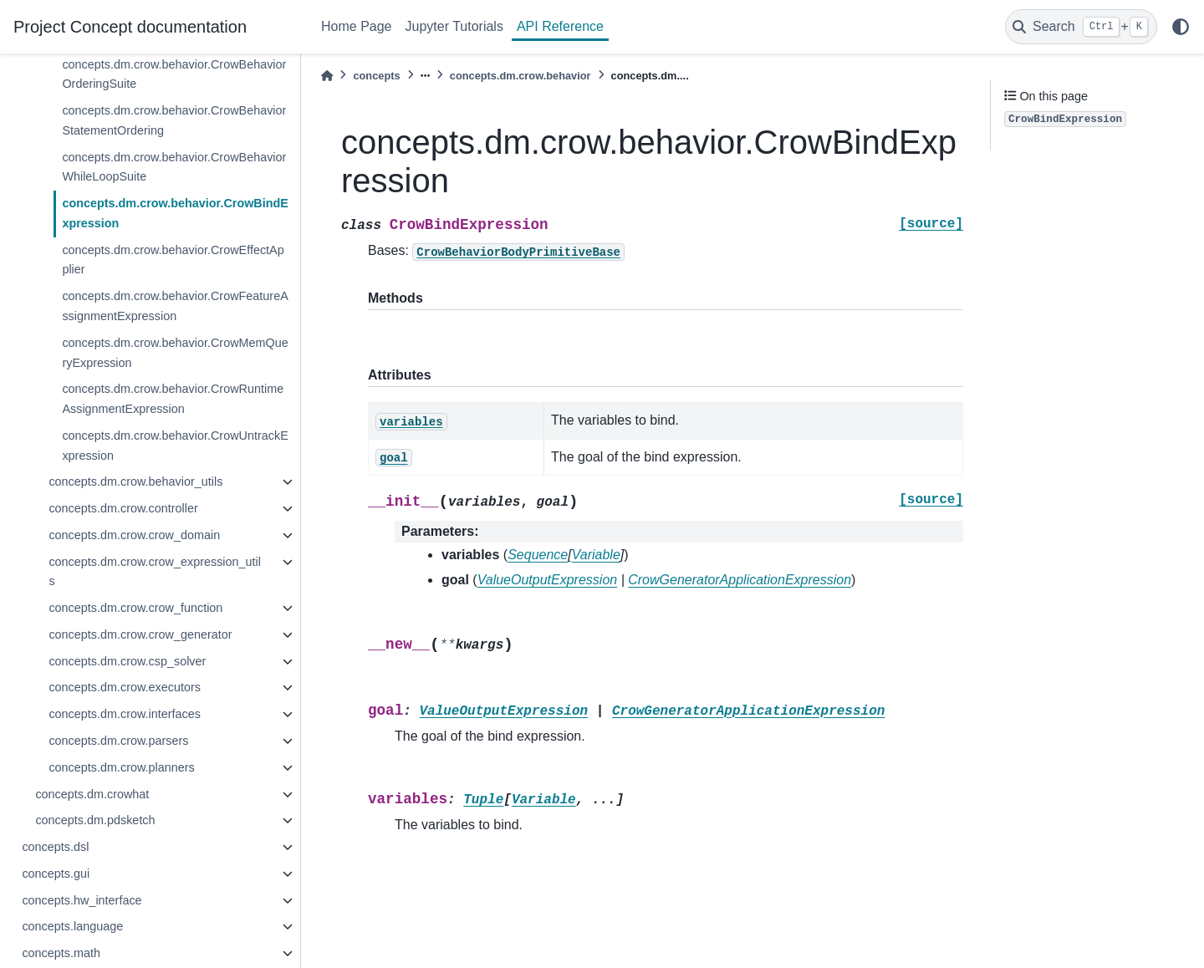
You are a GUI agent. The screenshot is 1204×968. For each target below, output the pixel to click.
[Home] (327, 75)
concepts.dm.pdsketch (95, 820)
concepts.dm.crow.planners (121, 767)
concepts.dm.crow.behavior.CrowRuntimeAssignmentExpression (172, 398)
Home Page (356, 26)
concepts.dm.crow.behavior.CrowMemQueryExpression (175, 352)
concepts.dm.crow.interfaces (124, 714)
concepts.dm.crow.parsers (118, 740)
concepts (376, 75)
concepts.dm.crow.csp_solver (127, 661)
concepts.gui (55, 873)
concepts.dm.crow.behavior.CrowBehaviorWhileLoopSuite (174, 167)
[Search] (1081, 26)
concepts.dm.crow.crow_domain (134, 535)
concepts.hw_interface (81, 900)
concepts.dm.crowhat (92, 794)
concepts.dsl (55, 846)
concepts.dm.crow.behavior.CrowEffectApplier (172, 260)
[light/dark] (1181, 27)
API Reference (560, 26)
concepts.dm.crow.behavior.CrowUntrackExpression (175, 445)
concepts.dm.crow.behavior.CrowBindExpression (175, 213)
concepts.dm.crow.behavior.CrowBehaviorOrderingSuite (174, 74)
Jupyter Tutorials (454, 26)
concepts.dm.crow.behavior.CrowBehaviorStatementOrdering (174, 120)
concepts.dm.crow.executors (124, 687)
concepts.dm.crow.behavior (520, 75)
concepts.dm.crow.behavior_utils (135, 481)
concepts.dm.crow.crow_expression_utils (154, 571)
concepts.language (72, 926)
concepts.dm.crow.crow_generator (140, 634)
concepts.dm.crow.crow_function (135, 607)
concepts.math (61, 953)
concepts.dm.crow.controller (122, 508)
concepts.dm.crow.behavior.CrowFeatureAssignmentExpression (175, 306)
